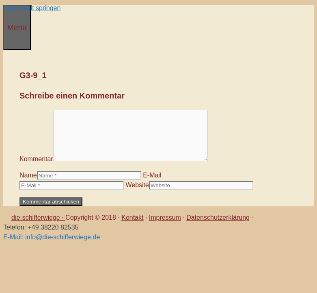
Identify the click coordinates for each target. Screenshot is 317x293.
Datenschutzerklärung (218, 217)
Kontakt (132, 217)
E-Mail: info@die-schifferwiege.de (51, 237)
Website (137, 184)
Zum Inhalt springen (31, 7)
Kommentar (36, 158)
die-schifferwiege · (38, 217)
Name (28, 175)
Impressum (165, 217)
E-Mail (152, 175)
